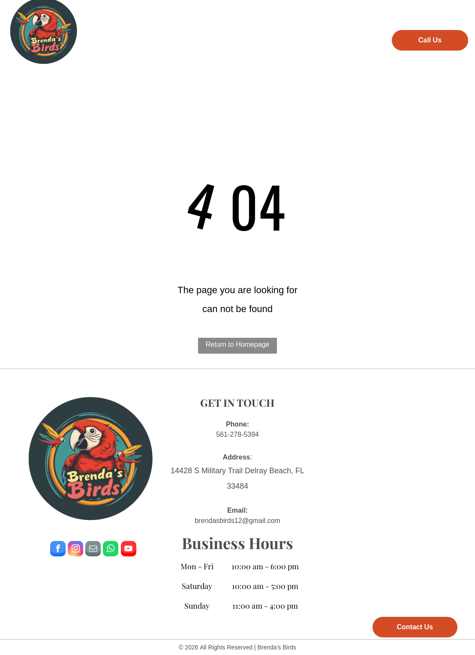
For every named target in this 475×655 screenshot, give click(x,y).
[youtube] (128, 550)
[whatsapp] (110, 550)
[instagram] (75, 550)
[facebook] (58, 550)
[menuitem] (106, 39)
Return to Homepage (238, 344)
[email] (93, 550)
